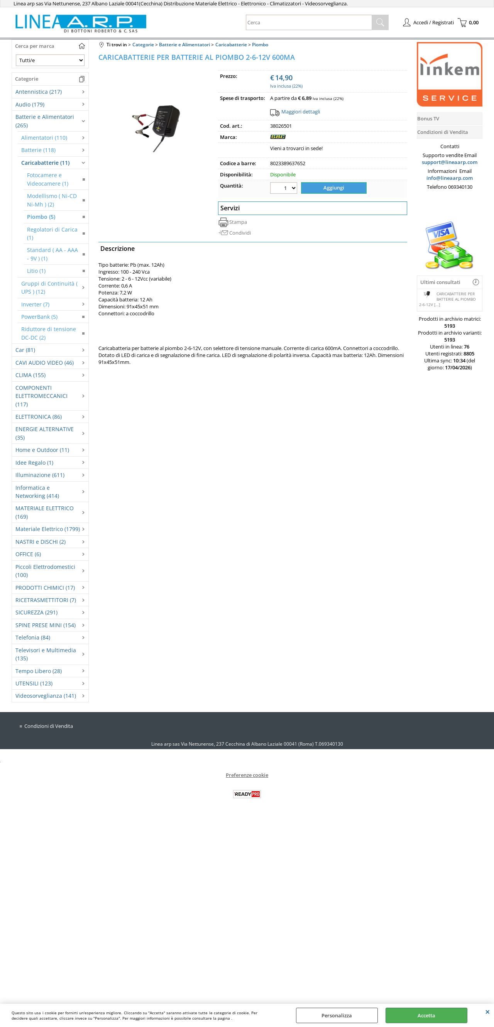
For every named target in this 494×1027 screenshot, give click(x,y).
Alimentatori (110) (44, 137)
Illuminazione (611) (39, 475)
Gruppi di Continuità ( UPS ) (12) (49, 287)
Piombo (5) (41, 216)
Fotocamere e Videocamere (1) (47, 179)
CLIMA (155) (30, 375)
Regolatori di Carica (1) (52, 233)
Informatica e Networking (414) (37, 491)
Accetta (426, 1015)
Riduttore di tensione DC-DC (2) (48, 333)
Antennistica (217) (38, 91)
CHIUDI (487, 1011)
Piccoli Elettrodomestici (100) (45, 571)
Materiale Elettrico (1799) (47, 529)
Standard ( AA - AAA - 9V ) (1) (52, 254)
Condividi (240, 232)
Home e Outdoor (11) (42, 449)
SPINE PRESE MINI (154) (45, 625)
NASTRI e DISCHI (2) (40, 541)
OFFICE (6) (28, 554)
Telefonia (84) (32, 637)
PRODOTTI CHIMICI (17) (45, 587)
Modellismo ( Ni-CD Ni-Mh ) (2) (52, 200)
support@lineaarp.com (449, 162)
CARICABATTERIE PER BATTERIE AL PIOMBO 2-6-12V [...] (447, 299)
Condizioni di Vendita (48, 725)
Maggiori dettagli (300, 111)
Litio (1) (36, 270)
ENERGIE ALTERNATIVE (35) (44, 433)
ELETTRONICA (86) (38, 416)
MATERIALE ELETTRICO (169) (44, 512)
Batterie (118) (38, 150)
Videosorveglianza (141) (45, 695)
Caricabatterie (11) (45, 162)
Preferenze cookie (247, 775)
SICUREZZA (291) (36, 612)
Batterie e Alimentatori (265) (44, 121)
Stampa (238, 221)
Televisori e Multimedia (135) (45, 654)
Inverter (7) (35, 304)
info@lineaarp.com (449, 177)
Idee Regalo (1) (34, 462)
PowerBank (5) (39, 316)
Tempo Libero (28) (38, 671)
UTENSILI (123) (33, 683)
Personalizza (336, 1015)
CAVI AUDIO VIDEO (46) (44, 362)
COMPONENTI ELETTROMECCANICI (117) (41, 396)
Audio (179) (29, 104)
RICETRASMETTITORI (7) (45, 600)
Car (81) (25, 350)
